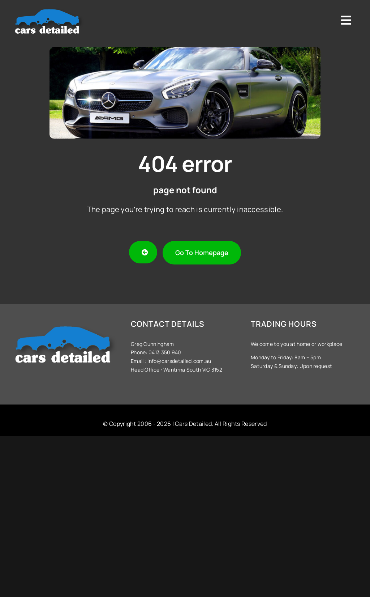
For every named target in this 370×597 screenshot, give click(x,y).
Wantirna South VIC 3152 (192, 369)
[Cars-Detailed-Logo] (49, 8)
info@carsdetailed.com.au (179, 360)
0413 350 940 (164, 352)
